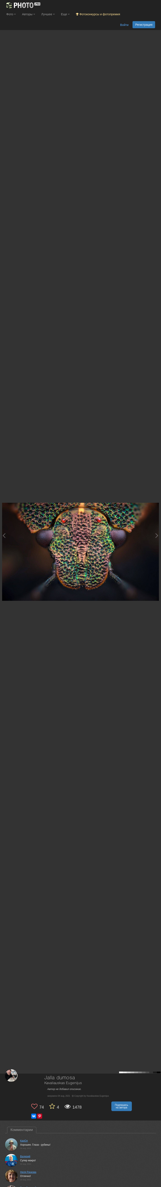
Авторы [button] (28, 14)
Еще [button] (65, 14)
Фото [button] (11, 14)
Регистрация (143, 24)
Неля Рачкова (28, 1172)
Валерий (25, 1156)
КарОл (24, 1140)
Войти (124, 24)
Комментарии (21, 1130)
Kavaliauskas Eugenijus (63, 1083)
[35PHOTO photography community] (22, 5)
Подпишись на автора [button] (121, 1106)
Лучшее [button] (48, 14)
